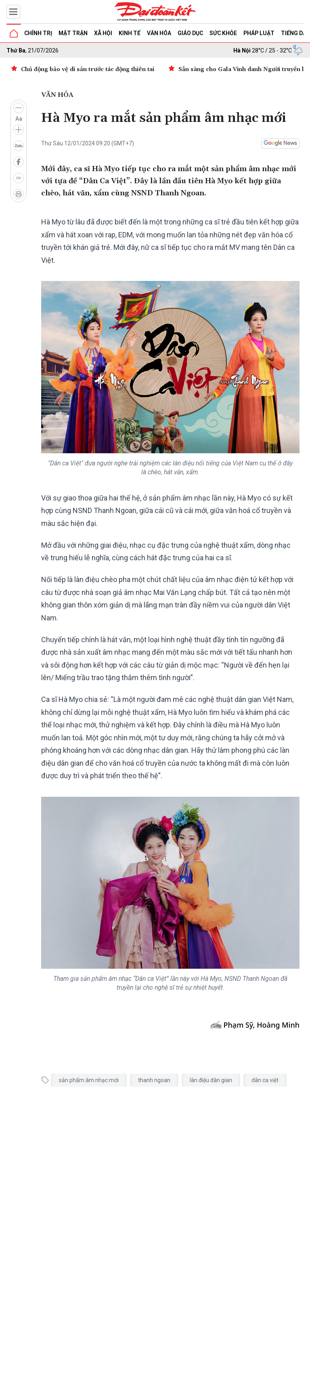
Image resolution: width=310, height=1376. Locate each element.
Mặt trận (73, 33)
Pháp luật (258, 33)
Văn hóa (159, 33)
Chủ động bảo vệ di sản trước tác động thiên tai (87, 69)
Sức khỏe (223, 33)
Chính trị (38, 33)
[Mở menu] (13, 12)
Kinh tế (129, 33)
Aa (18, 118)
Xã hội (103, 33)
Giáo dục (190, 33)
